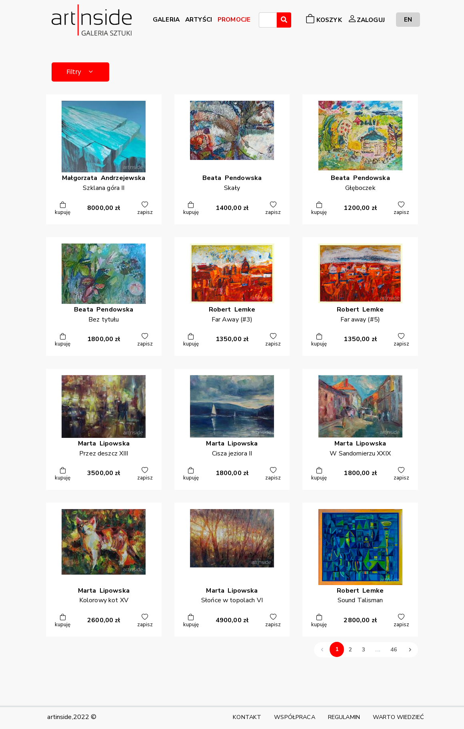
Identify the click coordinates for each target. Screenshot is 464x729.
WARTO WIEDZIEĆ (398, 717)
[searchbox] (263, 21)
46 (393, 650)
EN (408, 19)
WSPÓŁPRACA (294, 717)
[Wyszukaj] (284, 20)
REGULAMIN (344, 717)
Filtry (82, 72)
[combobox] (268, 20)
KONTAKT (247, 717)
